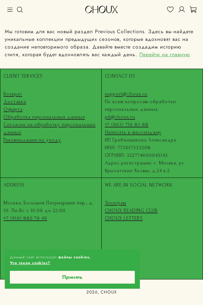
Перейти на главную (164, 54)
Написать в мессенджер (133, 132)
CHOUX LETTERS (124, 218)
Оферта (13, 109)
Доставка (15, 101)
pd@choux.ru (120, 117)
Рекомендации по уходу (32, 140)
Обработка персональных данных (44, 117)
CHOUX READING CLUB (131, 210)
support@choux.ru (126, 94)
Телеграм (116, 203)
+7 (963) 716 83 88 (127, 124)
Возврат (13, 94)
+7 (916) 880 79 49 (25, 218)
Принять (72, 277)
